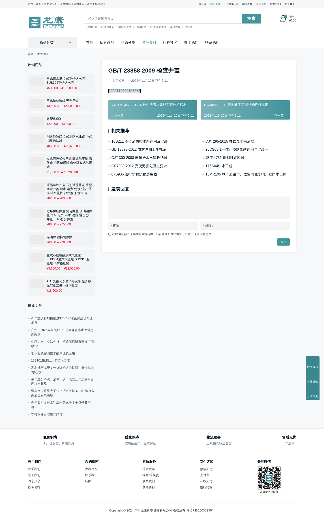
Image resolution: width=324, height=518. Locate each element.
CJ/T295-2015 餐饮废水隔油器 (230, 141)
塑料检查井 (133, 27)
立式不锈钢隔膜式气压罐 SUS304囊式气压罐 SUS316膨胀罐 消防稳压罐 (68, 259)
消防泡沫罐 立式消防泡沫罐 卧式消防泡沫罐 (69, 138)
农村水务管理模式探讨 (46, 414)
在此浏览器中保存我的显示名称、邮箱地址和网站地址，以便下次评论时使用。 (163, 233)
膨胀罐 (197, 27)
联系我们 (275, 4)
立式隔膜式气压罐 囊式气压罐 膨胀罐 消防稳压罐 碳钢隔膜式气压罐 (69, 162)
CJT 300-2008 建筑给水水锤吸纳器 (139, 157)
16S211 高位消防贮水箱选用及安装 (140, 141)
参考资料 (261, 4)
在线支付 (206, 481)
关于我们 (289, 4)
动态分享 (128, 42)
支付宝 (204, 475)
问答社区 (170, 42)
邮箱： (208, 225)
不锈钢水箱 (99, 27)
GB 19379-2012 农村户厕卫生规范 (139, 149)
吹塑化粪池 (54, 118)
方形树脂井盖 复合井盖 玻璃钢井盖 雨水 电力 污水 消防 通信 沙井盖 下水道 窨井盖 (69, 215)
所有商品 (107, 42)
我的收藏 (247, 4)
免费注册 (214, 4)
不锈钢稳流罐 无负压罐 (63, 100)
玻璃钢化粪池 (167, 27)
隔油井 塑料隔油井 (60, 237)
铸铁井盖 (183, 27)
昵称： (116, 225)
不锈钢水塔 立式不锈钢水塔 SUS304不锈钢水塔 (66, 80)
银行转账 (206, 487)
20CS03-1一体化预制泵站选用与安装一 (237, 149)
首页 (89, 42)
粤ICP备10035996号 (200, 510)
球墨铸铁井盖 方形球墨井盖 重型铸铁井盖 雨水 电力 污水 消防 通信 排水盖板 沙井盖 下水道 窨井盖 (69, 189)
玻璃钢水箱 (116, 27)
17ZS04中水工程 (219, 166)
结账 (88, 481)
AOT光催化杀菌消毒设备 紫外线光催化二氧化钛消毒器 (69, 283)
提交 (283, 241)
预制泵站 (149, 27)
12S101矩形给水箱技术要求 (50, 360)
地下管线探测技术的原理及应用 (53, 353)
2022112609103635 (124, 90)
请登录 (202, 4)
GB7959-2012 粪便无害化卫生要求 (139, 166)
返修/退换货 (150, 475)
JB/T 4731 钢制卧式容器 (225, 157)
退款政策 (148, 469)
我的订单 (232, 4)
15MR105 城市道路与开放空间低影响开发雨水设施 (246, 174)
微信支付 (206, 469)
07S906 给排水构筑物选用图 (134, 174)
